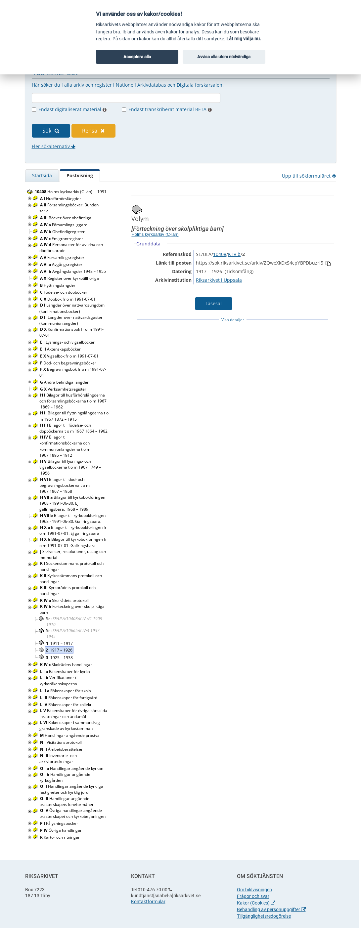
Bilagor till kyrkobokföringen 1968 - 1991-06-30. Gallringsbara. (72, 518)
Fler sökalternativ (53, 146)
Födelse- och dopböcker (64, 292)
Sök (51, 130)
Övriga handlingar (61, 830)
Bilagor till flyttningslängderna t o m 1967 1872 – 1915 (74, 416)
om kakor (141, 39)
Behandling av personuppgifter (271, 909)
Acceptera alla (137, 56)
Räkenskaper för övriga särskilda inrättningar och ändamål (73, 713)
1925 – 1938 (59, 657)
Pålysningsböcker (59, 823)
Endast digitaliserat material (72, 109)
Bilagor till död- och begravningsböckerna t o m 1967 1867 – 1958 (64, 485)
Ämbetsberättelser (62, 749)
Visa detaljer (232, 319)
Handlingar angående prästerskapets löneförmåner (67, 801)
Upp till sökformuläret (309, 176)
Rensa (93, 130)
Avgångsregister (61, 264)
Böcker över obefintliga (66, 218)
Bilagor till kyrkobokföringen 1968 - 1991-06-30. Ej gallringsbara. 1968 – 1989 (72, 503)
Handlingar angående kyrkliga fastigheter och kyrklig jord (71, 789)
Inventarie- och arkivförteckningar (58, 758)
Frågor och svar (253, 896)
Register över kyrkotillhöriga (70, 278)
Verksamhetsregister (63, 389)
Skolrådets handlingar (66, 664)
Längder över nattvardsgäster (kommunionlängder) (71, 320)
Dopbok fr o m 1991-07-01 (68, 299)
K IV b (234, 254)
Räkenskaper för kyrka (65, 671)
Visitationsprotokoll (61, 742)
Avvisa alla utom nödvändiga (223, 56)
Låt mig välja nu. (243, 39)
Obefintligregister (63, 231)
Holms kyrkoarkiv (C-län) (154, 234)
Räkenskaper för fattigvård (69, 697)
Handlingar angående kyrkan (72, 768)
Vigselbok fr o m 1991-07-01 (70, 356)
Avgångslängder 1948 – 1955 (73, 271)
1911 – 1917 (59, 643)
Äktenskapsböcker (61, 349)
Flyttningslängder (58, 285)
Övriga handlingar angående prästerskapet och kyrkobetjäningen (73, 813)
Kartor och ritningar (60, 837)
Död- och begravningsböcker (68, 363)
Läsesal (213, 303)
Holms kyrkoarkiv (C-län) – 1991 (71, 191)
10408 (219, 254)
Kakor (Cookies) (256, 903)
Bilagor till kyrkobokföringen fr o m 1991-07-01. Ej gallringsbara (73, 530)
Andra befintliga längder (65, 382)
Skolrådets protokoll (65, 600)
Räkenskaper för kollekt (66, 704)
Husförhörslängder (61, 198)
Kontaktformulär (148, 901)
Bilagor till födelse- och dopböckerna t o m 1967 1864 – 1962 (73, 428)
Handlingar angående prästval (71, 735)
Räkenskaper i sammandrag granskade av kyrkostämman (69, 725)
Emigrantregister (62, 238)
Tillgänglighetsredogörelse (264, 916)
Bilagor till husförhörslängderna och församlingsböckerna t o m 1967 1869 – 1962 (73, 401)
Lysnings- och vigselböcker (68, 342)
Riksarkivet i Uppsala (219, 280)
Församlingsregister (62, 257)
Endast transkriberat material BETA (170, 109)
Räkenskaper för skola (66, 691)
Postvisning (80, 175)
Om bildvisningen (254, 889)
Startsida (42, 175)
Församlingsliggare (64, 225)
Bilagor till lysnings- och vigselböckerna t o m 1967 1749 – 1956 (70, 467)
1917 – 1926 (59, 650)
